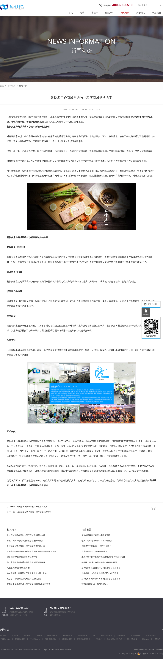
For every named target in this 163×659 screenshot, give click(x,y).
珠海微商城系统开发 (114, 639)
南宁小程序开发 (106, 636)
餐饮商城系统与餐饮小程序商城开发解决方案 (26, 535)
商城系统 (15, 636)
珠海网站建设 (151, 636)
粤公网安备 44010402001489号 (150, 653)
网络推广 (98, 639)
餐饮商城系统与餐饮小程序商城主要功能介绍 (26, 546)
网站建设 (125, 12)
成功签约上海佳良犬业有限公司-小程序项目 (100, 573)
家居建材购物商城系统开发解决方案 (22, 557)
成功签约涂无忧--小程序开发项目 (95, 551)
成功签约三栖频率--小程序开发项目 (96, 546)
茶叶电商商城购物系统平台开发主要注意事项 (26, 562)
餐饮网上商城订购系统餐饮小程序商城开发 (25, 541)
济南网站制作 (5, 639)
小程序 (94, 12)
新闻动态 (11, 86)
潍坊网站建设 (132, 639)
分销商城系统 (52, 636)
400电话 (157, 639)
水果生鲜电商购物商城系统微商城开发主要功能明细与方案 (31, 551)
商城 (82, 12)
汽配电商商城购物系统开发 (18, 568)
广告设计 (38, 636)
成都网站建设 (82, 636)
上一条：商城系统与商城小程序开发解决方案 (28, 506)
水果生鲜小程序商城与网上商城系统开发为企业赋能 (103, 557)
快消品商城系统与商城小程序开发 (96, 535)
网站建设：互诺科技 (63, 650)
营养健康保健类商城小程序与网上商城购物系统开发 (29, 584)
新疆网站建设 (20, 639)
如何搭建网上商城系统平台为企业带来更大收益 (27, 573)
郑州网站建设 (67, 639)
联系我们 (156, 12)
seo (94, 636)
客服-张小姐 (150, 304)
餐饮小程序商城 (34, 122)
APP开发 (27, 636)
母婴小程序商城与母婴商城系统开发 (97, 541)
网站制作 (145, 639)
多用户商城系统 (18, 485)
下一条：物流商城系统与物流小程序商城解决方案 (30, 512)
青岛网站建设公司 (83, 639)
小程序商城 (34, 126)
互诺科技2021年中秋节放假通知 (95, 584)
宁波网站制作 (35, 639)
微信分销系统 (67, 636)
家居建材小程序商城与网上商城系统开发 (24, 579)
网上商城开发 (136, 636)
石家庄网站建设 (51, 639)
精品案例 (109, 12)
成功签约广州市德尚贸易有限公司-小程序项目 (101, 579)
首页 (70, 12)
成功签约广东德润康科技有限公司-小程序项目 (101, 568)
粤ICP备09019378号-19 (127, 654)
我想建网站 (121, 636)
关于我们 (140, 12)
